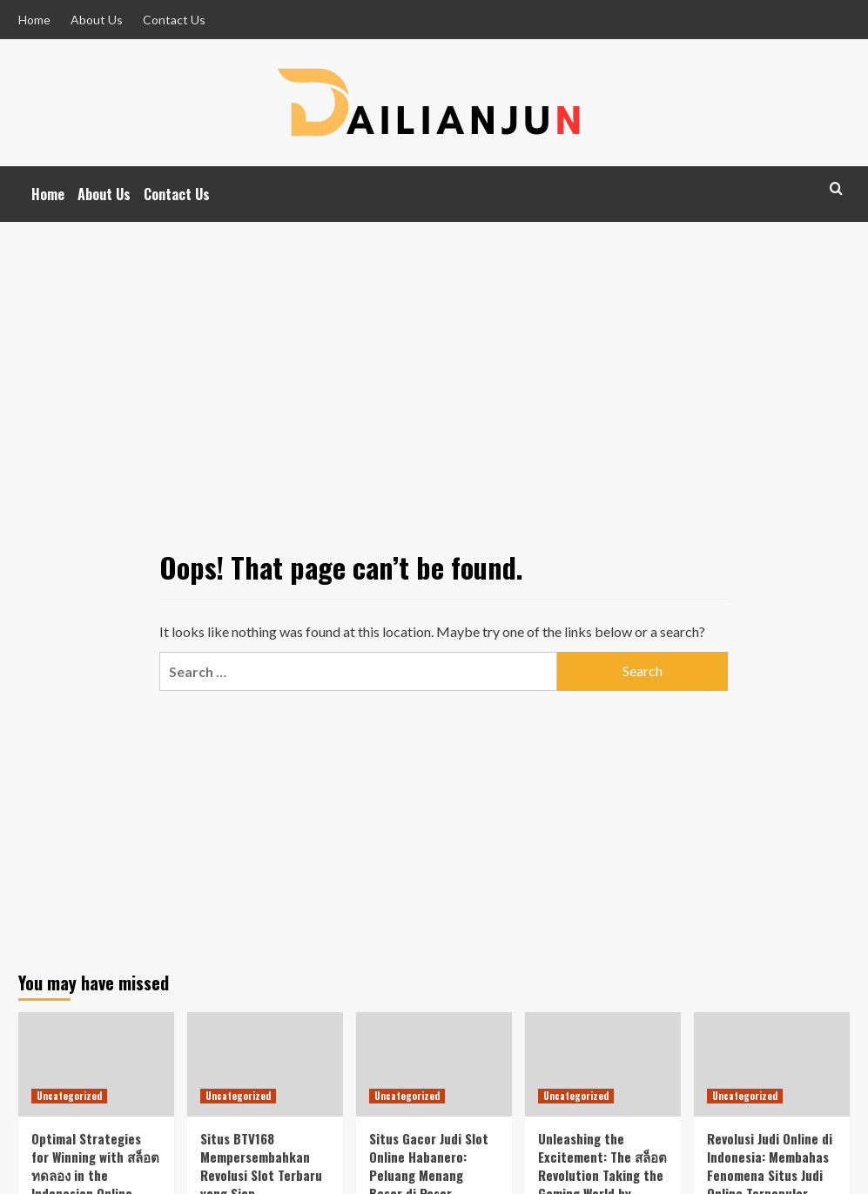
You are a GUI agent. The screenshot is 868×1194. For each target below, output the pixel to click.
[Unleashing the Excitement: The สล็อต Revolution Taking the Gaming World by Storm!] (603, 1064)
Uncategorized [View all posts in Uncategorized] (69, 1096)
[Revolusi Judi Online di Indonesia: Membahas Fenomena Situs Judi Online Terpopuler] (772, 1064)
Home (34, 19)
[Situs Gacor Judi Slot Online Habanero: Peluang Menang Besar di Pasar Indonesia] (434, 1064)
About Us (97, 19)
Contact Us (174, 19)
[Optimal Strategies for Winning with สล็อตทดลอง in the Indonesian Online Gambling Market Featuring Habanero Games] (96, 1064)
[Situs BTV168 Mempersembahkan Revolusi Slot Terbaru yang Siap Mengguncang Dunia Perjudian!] (265, 1064)
